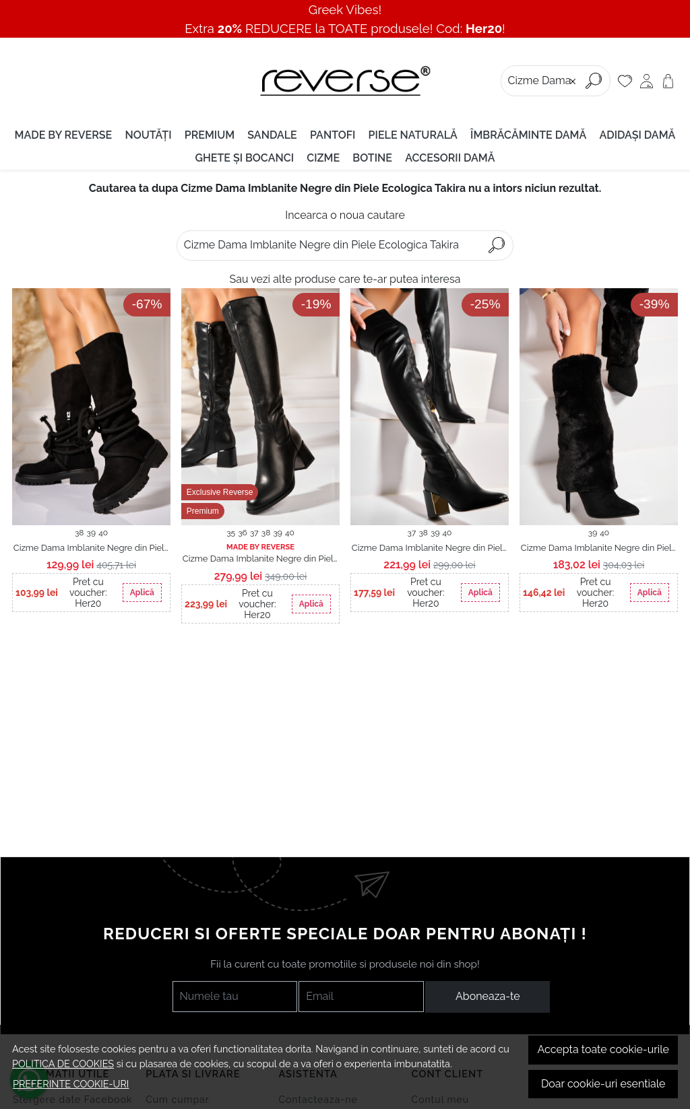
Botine (372, 158)
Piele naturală (413, 135)
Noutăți (148, 135)
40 (103, 532)
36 (242, 532)
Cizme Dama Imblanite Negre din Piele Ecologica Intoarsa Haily (91, 549)
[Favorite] (625, 80)
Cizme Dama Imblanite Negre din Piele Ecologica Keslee (430, 549)
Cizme (323, 158)
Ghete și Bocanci (244, 158)
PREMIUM (209, 135)
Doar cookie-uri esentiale (603, 1083)
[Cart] (668, 80)
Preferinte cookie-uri (71, 1083)
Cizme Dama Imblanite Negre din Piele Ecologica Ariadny (261, 559)
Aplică (142, 592)
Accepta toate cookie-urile (603, 1049)
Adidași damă (637, 135)
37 (254, 532)
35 (230, 532)
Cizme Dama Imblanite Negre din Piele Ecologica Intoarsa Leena (599, 549)
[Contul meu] (646, 80)
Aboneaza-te (488, 996)
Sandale (271, 135)
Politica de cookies (63, 1063)
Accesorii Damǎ (450, 158)
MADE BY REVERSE (64, 135)
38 (79, 532)
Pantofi (332, 135)
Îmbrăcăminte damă (528, 135)
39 (91, 532)
